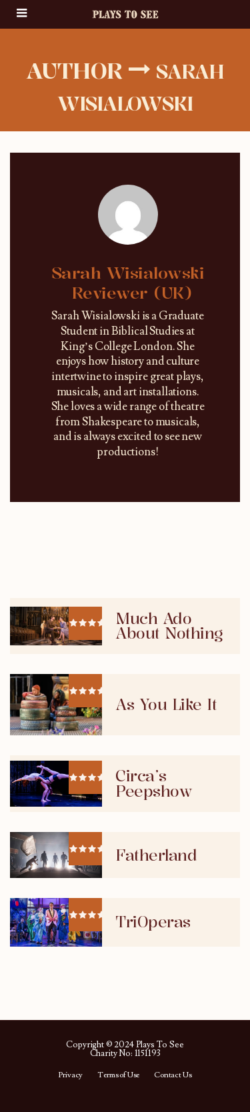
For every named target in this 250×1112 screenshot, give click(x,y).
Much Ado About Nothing (169, 626)
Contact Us (172, 1075)
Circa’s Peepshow (153, 783)
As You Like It (166, 705)
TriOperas (153, 922)
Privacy (70, 1075)
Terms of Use (118, 1075)
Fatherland (156, 855)
